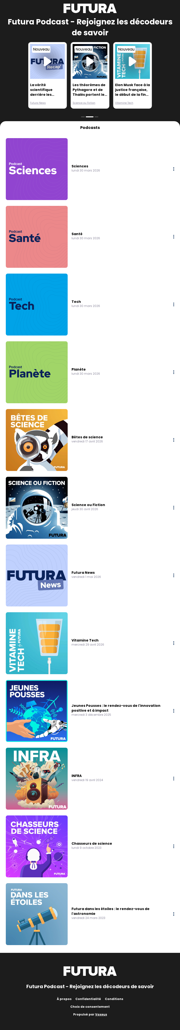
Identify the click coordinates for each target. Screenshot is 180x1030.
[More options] (173, 169)
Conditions (114, 999)
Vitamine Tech (124, 103)
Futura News (38, 103)
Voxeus (101, 1014)
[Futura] (90, 8)
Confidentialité (88, 999)
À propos (64, 999)
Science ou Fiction (84, 103)
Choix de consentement (90, 1007)
